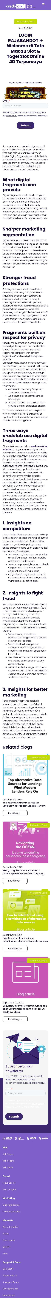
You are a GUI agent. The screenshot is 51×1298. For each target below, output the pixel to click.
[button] (43, 5)
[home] (21, 5)
